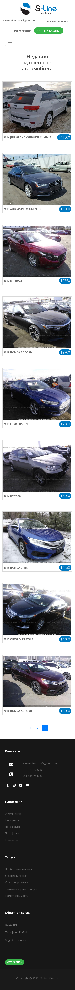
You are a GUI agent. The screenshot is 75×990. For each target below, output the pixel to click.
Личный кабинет (49, 30)
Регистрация (22, 30)
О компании (13, 813)
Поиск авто (12, 827)
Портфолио (12, 833)
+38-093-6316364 (57, 21)
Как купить (12, 820)
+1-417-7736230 (32, 770)
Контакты (11, 840)
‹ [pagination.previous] (23, 728)
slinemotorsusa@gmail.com (19, 20)
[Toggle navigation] (9, 42)
